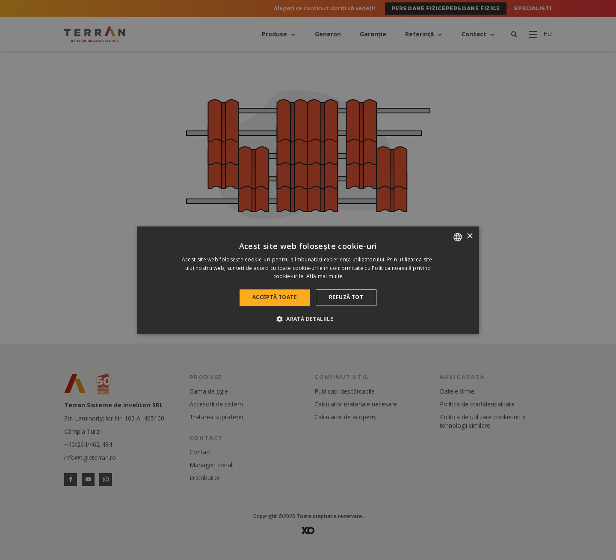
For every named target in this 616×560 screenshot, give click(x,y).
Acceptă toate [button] (274, 297)
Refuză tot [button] (346, 297)
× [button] (469, 236)
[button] (308, 318)
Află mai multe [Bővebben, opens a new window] (324, 276)
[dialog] (308, 280)
